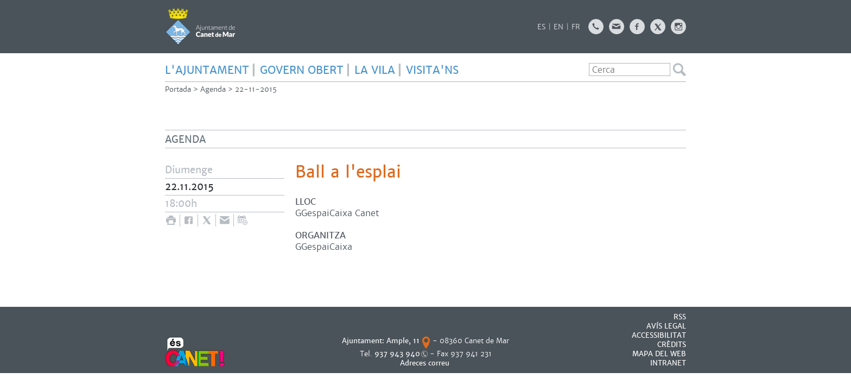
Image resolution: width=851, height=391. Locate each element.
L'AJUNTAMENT (207, 70)
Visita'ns (432, 70)
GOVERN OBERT (302, 70)
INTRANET (668, 363)
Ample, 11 (403, 340)
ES (541, 26)
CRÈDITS (671, 344)
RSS (680, 316)
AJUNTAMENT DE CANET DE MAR (200, 26)
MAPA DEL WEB (659, 353)
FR (575, 26)
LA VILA (374, 70)
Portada (178, 89)
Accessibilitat (659, 335)
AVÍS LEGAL (666, 326)
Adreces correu (426, 363)
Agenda (213, 89)
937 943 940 (397, 353)
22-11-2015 (256, 89)
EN (558, 26)
